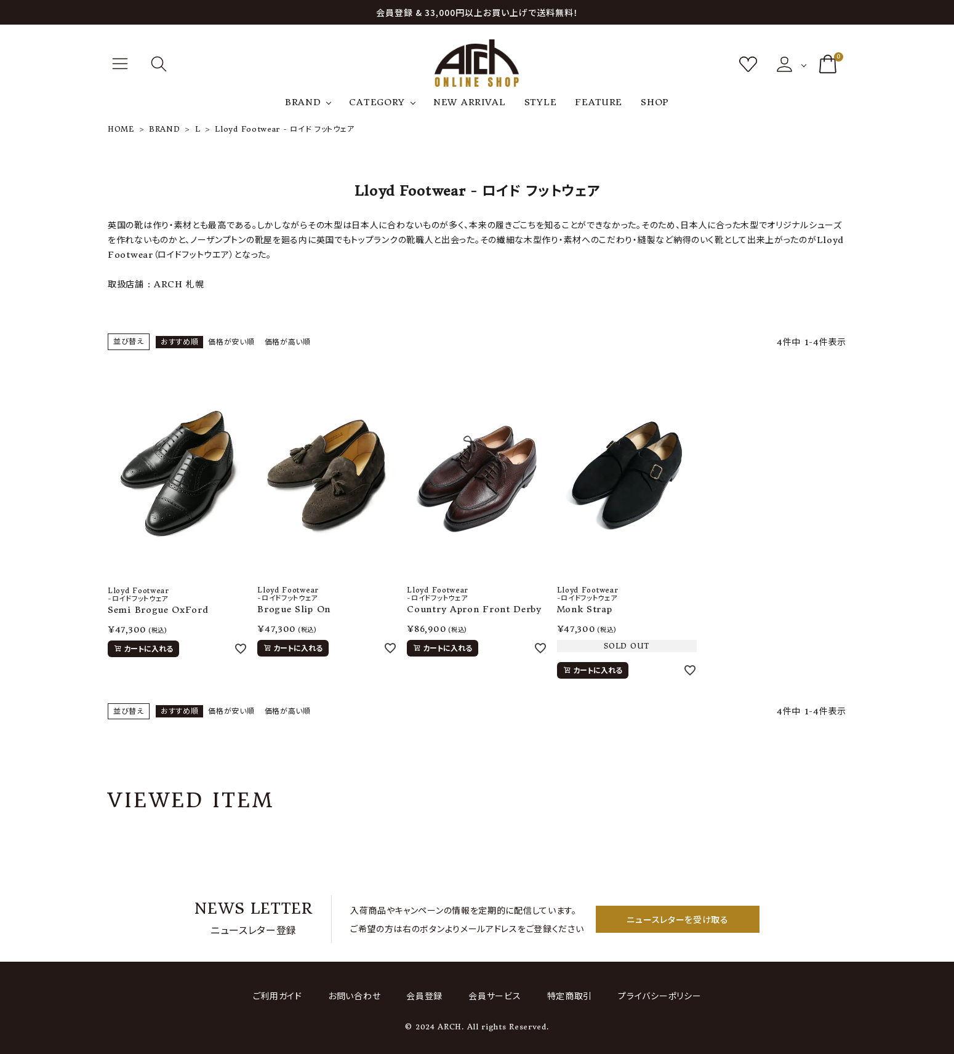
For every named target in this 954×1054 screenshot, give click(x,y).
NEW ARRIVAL (469, 102)
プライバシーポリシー (656, 995)
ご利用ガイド (280, 995)
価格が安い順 (231, 341)
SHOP (655, 102)
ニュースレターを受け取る (677, 919)
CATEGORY (377, 102)
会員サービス (494, 995)
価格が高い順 (288, 341)
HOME (121, 129)
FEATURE (598, 102)
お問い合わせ (356, 995)
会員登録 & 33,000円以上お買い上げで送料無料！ (477, 12)
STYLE (540, 102)
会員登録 (425, 995)
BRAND (303, 102)
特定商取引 (567, 995)
